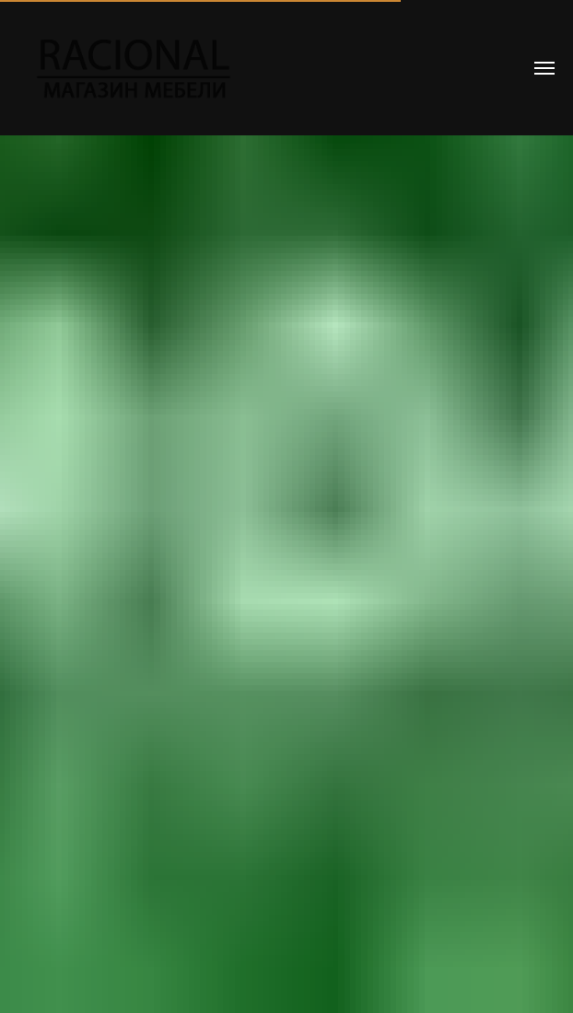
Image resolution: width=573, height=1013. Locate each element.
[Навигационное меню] (544, 68)
